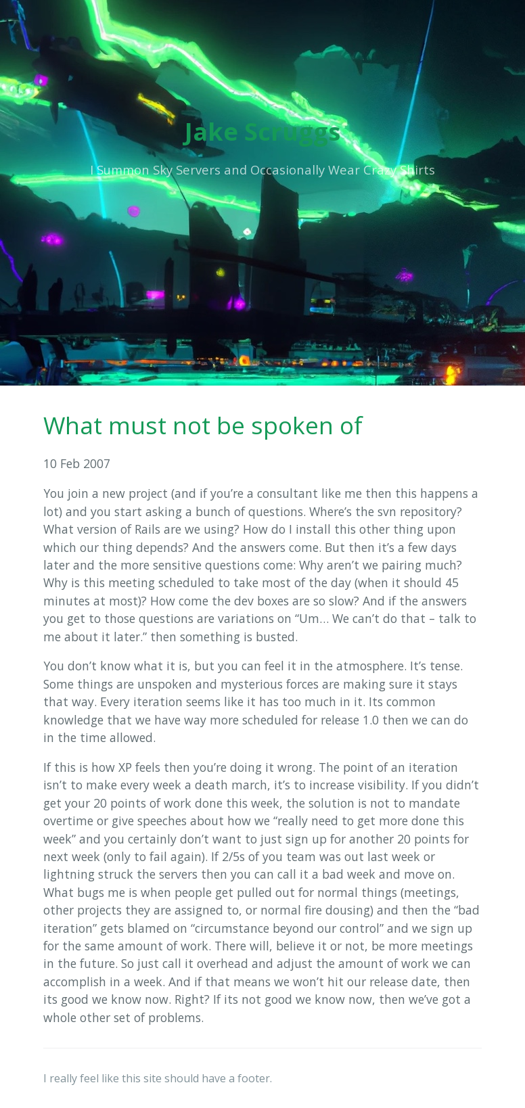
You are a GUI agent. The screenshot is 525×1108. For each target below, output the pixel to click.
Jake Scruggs (262, 131)
